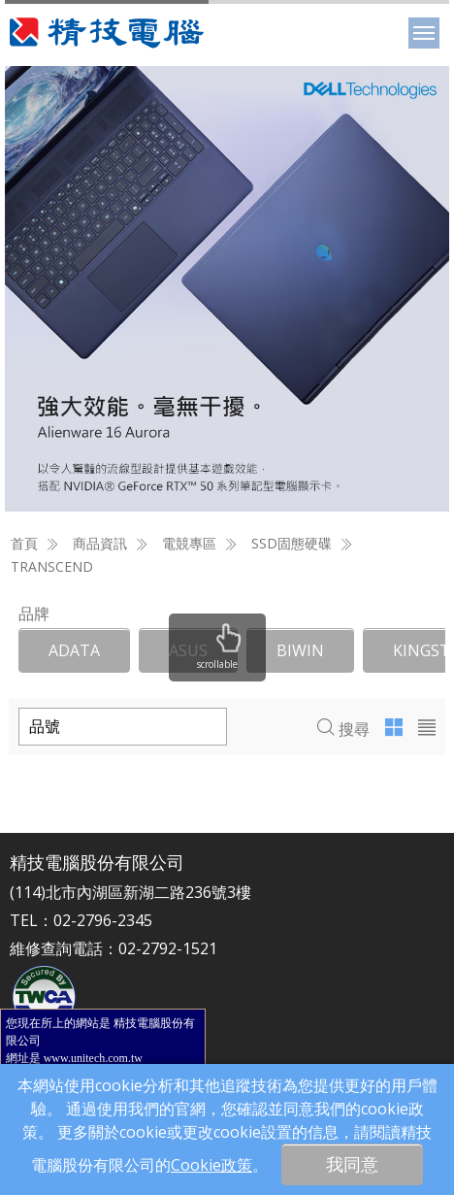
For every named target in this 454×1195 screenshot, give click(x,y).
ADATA (74, 650)
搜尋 (343, 729)
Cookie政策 (211, 1165)
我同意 (352, 1164)
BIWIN (300, 650)
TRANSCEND (52, 566)
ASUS (188, 650)
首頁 (24, 543)
